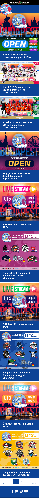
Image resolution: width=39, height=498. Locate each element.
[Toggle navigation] (36, 9)
